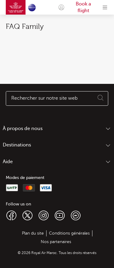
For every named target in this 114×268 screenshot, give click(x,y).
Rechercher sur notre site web (44, 98)
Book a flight (83, 7)
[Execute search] (100, 98)
